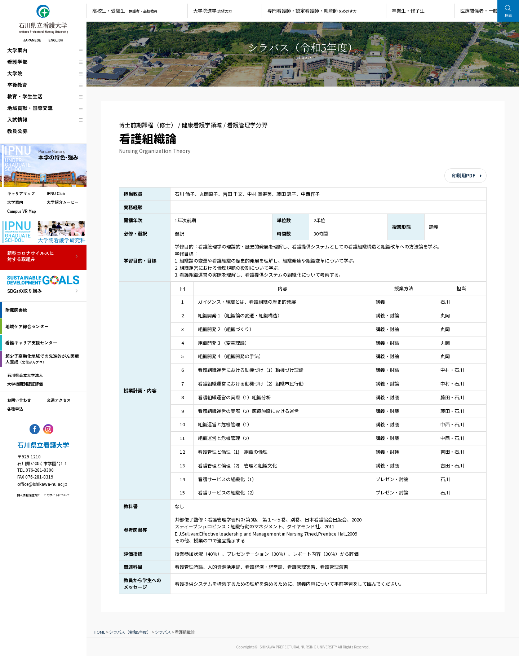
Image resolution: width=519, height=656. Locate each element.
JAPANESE (32, 40)
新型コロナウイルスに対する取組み (30, 256)
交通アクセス (59, 399)
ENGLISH (56, 40)
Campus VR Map (21, 210)
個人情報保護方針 (28, 495)
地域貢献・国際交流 (30, 107)
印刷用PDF (463, 175)
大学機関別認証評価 (25, 383)
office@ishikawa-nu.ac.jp (42, 484)
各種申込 (15, 408)
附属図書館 (16, 310)
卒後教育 (17, 84)
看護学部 (17, 61)
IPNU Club (56, 193)
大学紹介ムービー (63, 201)
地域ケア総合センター (27, 326)
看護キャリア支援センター (31, 342)
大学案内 (17, 50)
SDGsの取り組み (24, 291)
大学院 (14, 73)
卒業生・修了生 (408, 10)
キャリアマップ (21, 193)
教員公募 (17, 131)
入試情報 (17, 119)
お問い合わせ (19, 399)
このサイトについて (57, 495)
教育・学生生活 (25, 96)
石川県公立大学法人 (25, 375)
